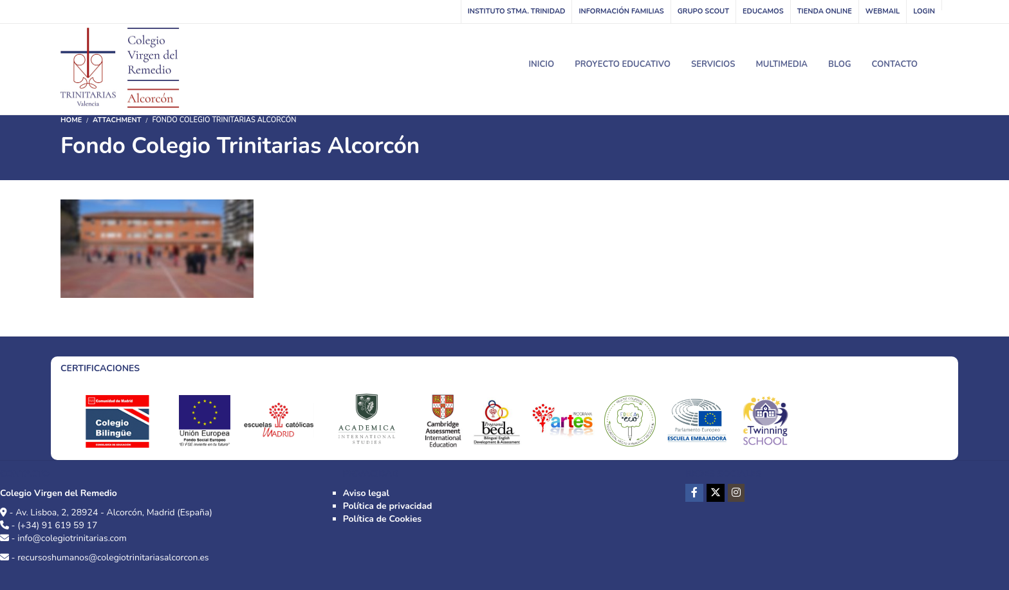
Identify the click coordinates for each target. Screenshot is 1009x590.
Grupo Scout (703, 11)
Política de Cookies (382, 519)
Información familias (621, 11)
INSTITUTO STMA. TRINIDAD (517, 11)
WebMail (883, 11)
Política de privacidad (387, 506)
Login (924, 11)
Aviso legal (366, 493)
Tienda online (824, 11)
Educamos (763, 11)
